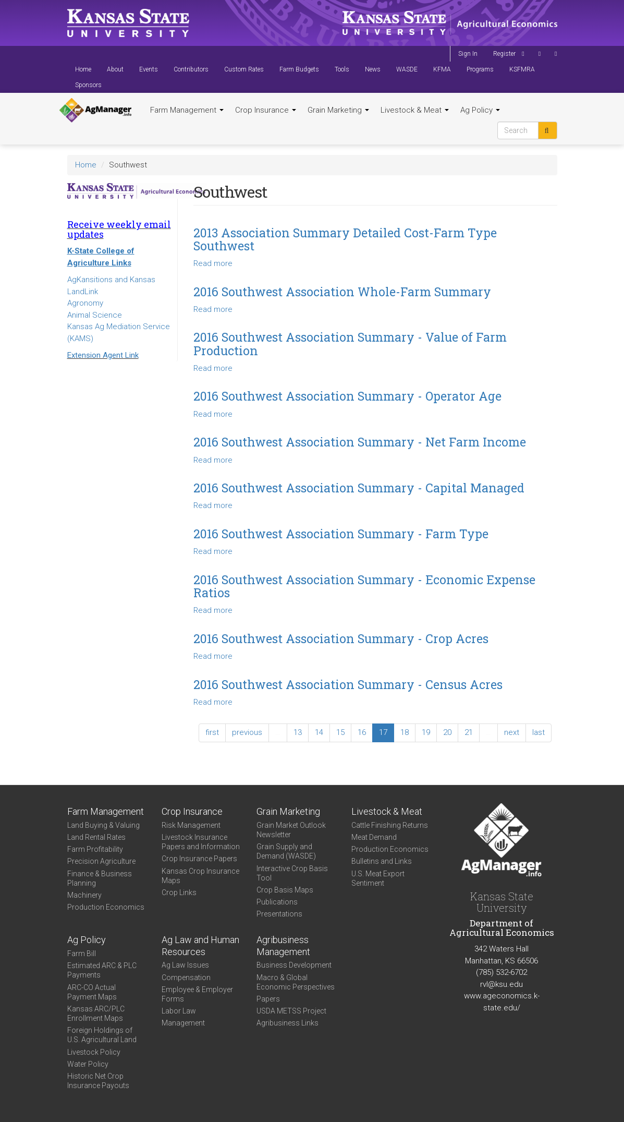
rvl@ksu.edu (501, 984)
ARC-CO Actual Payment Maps (92, 992)
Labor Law (179, 1011)
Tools (342, 69)
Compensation (186, 977)
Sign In (468, 53)
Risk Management (191, 825)
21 (468, 732)
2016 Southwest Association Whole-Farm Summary (342, 291)
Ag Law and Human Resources (200, 945)
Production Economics (105, 907)
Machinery (84, 895)
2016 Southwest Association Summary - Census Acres (348, 684)
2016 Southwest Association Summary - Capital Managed (358, 488)
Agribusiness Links (287, 1023)
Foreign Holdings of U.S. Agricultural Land (102, 1035)
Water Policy (87, 1064)
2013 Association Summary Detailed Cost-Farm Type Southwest (345, 239)
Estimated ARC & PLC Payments (102, 970)
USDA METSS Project (291, 1011)
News (373, 69)
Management (183, 1023)
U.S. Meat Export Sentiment (378, 878)
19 (426, 732)
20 (447, 732)
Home (83, 69)
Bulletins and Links (381, 861)
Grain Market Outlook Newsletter (291, 830)
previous (247, 732)
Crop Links (179, 892)
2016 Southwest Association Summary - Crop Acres (340, 638)
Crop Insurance (265, 110)
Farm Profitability (95, 849)
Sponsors (88, 85)
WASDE (407, 69)
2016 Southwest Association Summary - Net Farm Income (359, 442)
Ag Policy (480, 110)
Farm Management (187, 110)
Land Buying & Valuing (103, 825)
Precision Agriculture (101, 861)
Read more (213, 263)
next (511, 732)
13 (297, 732)
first (212, 732)
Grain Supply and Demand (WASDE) (286, 851)
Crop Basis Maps (284, 890)
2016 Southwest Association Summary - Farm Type (340, 533)
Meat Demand (374, 837)
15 (340, 732)
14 (319, 732)
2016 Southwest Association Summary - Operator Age (347, 396)
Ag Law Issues (185, 965)
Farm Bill (81, 953)
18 (404, 732)
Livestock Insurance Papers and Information (201, 842)
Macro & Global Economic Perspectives (295, 982)
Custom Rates (244, 69)
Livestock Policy (93, 1052)
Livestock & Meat (415, 110)
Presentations (279, 914)
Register (504, 53)
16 (362, 732)
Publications (277, 902)
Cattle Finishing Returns (389, 825)
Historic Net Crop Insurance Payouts (98, 1081)
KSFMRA (522, 69)
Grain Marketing (338, 110)
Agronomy (85, 303)
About (115, 69)
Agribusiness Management (283, 945)
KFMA (442, 69)
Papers (268, 999)
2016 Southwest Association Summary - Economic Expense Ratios (364, 586)
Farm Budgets (299, 69)
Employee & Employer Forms (197, 994)
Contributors (191, 69)
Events (148, 69)
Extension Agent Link (103, 355)
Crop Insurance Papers (199, 858)
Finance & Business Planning (99, 878)
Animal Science (94, 315)
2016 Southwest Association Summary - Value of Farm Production (350, 343)
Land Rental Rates (96, 837)
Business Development (294, 965)
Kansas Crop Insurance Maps (200, 876)
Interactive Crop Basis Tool (292, 873)
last (538, 732)
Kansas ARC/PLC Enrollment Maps (96, 1013)
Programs (480, 69)
